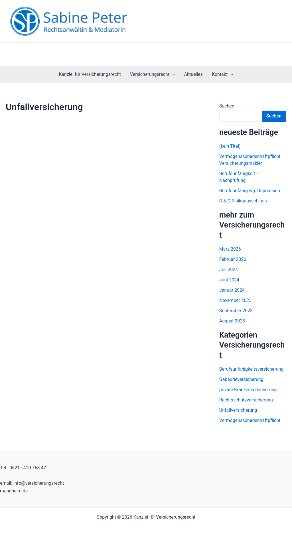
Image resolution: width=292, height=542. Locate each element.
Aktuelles (193, 74)
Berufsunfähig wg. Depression (249, 190)
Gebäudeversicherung (241, 379)
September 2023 (236, 310)
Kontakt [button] (222, 74)
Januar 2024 (232, 290)
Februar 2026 (232, 259)
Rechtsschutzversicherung (246, 400)
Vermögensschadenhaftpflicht (250, 420)
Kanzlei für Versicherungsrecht (90, 74)
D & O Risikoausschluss (243, 201)
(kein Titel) (230, 146)
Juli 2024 (228, 269)
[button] (172, 74)
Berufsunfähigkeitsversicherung (251, 369)
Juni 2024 (229, 280)
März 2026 (230, 249)
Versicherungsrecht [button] (152, 74)
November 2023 (235, 300)
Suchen (226, 106)
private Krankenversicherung (248, 389)
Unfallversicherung (238, 410)
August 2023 (232, 321)
